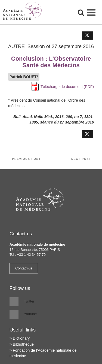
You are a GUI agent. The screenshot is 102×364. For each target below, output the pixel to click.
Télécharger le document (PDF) (67, 86)
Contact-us (23, 268)
